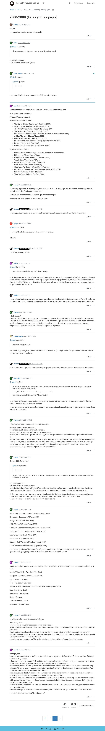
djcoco (16, 209)
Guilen (16, 295)
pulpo (16, 223)
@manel (13, 47)
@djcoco (13, 340)
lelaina (16, 25)
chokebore (18, 73)
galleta (16, 106)
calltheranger (18, 336)
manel (16, 185)
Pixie (15, 43)
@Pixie (12, 77)
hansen (16, 312)
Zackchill (17, 378)
